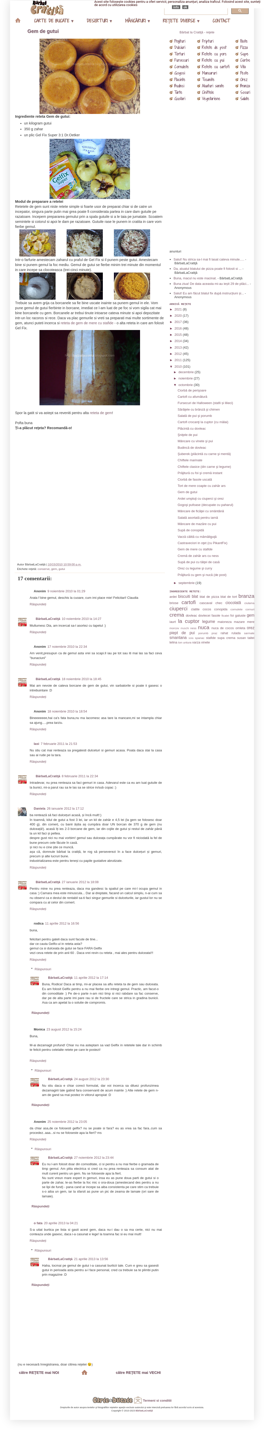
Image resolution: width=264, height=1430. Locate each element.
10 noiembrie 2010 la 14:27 (82, 619)
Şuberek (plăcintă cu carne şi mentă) (204, 454)
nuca (203, 627)
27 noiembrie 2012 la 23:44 (94, 1157)
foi (232, 615)
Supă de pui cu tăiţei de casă (198, 562)
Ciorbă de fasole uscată (195, 479)
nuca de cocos (222, 628)
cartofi (189, 602)
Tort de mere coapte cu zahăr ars (202, 486)
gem (54, 568)
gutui (62, 568)
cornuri (249, 609)
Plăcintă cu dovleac (192, 428)
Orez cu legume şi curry (195, 568)
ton (180, 642)
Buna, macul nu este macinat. (194, 278)
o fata (38, 1223)
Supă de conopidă (191, 530)
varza (196, 642)
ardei (173, 597)
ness (193, 628)
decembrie (187, 372)
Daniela (39, 808)
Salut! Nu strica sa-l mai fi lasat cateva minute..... (208, 259)
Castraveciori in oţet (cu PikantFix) (202, 543)
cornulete (237, 609)
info (176, 7)
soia (191, 638)
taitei (251, 638)
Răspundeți (38, 604)
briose (173, 603)
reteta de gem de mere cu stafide (87, 323)
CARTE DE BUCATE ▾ (53, 21)
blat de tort (229, 597)
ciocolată (233, 603)
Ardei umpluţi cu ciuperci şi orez (201, 498)
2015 (178, 335)
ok (185, 7)
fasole (215, 615)
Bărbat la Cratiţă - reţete (197, 32)
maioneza (224, 622)
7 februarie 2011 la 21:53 (59, 744)
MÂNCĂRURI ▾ (137, 21)
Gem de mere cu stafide (195, 549)
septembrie (187, 583)
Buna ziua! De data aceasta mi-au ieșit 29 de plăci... (211, 284)
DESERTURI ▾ (99, 21)
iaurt (172, 622)
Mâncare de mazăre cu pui (197, 524)
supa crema (226, 638)
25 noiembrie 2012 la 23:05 (67, 1122)
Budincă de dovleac (192, 447)
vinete (205, 642)
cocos (207, 609)
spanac (199, 637)
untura (187, 642)
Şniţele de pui (187, 435)
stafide (211, 638)
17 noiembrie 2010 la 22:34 (67, 646)
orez (250, 628)
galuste (240, 615)
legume (208, 621)
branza (246, 596)
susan (241, 638)
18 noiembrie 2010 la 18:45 (82, 679)
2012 (178, 354)
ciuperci (178, 608)
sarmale (249, 633)
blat (195, 596)
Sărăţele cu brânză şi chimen (199, 409)
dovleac (191, 615)
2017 (178, 322)
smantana (178, 637)
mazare (239, 622)
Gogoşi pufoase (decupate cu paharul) (205, 505)
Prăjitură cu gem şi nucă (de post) (202, 575)
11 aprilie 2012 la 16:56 (62, 923)
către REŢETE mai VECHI (138, 1372)
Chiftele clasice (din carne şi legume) (204, 467)
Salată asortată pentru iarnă (198, 517)
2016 (178, 328)
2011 (178, 360)
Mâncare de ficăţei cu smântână (201, 511)
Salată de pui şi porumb (195, 416)
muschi (185, 628)
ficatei (225, 615)
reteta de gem (101, 413)
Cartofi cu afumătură (192, 397)
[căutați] (195, 11)
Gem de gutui (43, 31)
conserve (44, 568)
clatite (195, 609)
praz (214, 633)
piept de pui (182, 633)
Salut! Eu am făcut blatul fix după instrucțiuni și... (208, 293)
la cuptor (188, 621)
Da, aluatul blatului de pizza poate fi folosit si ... (207, 269)
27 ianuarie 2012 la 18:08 (80, 882)
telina (173, 642)
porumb (203, 633)
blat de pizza (209, 597)
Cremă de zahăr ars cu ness (198, 556)
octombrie (186, 385)
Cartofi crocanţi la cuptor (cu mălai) (203, 422)
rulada (236, 633)
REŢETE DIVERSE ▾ (181, 21)
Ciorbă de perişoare (192, 390)
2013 (178, 347)
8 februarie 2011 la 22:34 (80, 776)
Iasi (36, 744)
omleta (240, 628)
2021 (178, 309)
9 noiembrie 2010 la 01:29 (66, 591)
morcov (174, 628)
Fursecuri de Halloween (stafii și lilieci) (205, 403)
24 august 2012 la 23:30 (91, 1079)
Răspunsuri (43, 969)
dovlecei (204, 615)
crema (176, 615)
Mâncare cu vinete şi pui (195, 441)
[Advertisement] (90, 494)
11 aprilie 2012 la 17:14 (91, 978)
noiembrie (186, 378)
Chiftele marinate (190, 460)
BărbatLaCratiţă (48, 619)
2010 (178, 366)
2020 (178, 315)
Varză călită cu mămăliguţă (197, 537)
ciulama (249, 603)
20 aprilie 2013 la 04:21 (61, 1223)
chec (218, 603)
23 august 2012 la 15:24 (64, 1029)
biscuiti (184, 596)
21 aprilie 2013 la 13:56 (91, 1259)
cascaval (205, 603)
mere (250, 622)
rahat (224, 633)
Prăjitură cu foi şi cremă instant (200, 473)
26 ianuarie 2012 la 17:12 (65, 808)
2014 (178, 341)
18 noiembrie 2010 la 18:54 (67, 711)
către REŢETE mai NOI (39, 1372)
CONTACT (221, 21)
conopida (221, 609)
